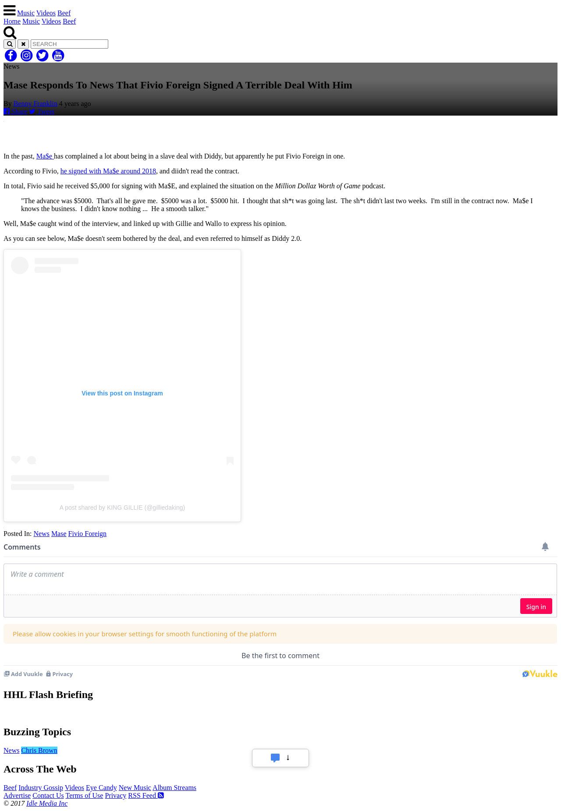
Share (15, 111)
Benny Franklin (35, 103)
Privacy (115, 795)
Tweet (41, 111)
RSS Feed (146, 795)
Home (12, 21)
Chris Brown (39, 750)
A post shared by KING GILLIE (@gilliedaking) (122, 507)
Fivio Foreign (87, 533)
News (41, 533)
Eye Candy (101, 787)
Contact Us (48, 795)
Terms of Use (84, 795)
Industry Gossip (40, 787)
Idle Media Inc (46, 803)
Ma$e (45, 156)
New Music (135, 787)
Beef (64, 13)
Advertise (17, 795)
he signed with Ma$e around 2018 (108, 171)
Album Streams (174, 787)
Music (26, 13)
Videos (46, 13)
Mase (59, 533)
